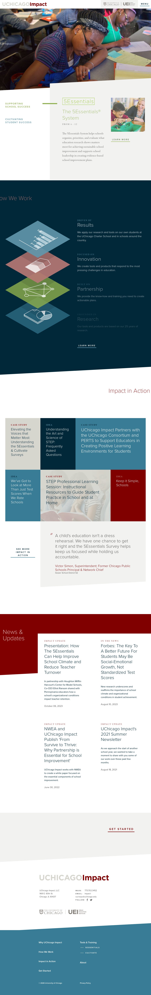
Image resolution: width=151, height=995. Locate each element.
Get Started (121, 829)
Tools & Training (88, 942)
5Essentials (92, 947)
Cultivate (91, 953)
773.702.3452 (91, 890)
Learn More (87, 345)
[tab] (27, 105)
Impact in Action (47, 961)
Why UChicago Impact (50, 942)
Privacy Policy (85, 983)
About (83, 962)
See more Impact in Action (23, 552)
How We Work (46, 951)
